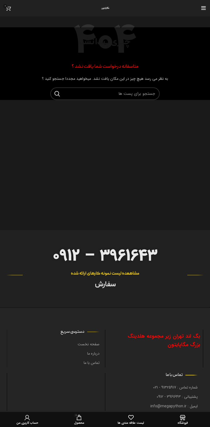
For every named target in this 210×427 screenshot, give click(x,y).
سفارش (105, 285)
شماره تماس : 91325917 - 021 (175, 387)
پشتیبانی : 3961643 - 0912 (177, 397)
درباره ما (93, 354)
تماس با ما (92, 363)
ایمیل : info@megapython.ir (174, 406)
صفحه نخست (89, 344)
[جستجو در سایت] (105, 93)
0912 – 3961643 (105, 256)
